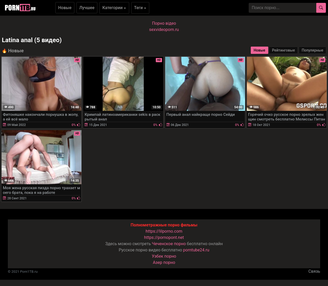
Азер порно (164, 262)
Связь (314, 271)
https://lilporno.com (164, 231)
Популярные (312, 50)
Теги (140, 7)
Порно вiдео (164, 23)
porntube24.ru (196, 249)
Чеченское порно (169, 243)
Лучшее (86, 7)
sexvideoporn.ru (164, 29)
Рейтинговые (283, 50)
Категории (114, 7)
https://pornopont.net (164, 237)
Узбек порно (164, 256)
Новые (64, 7)
